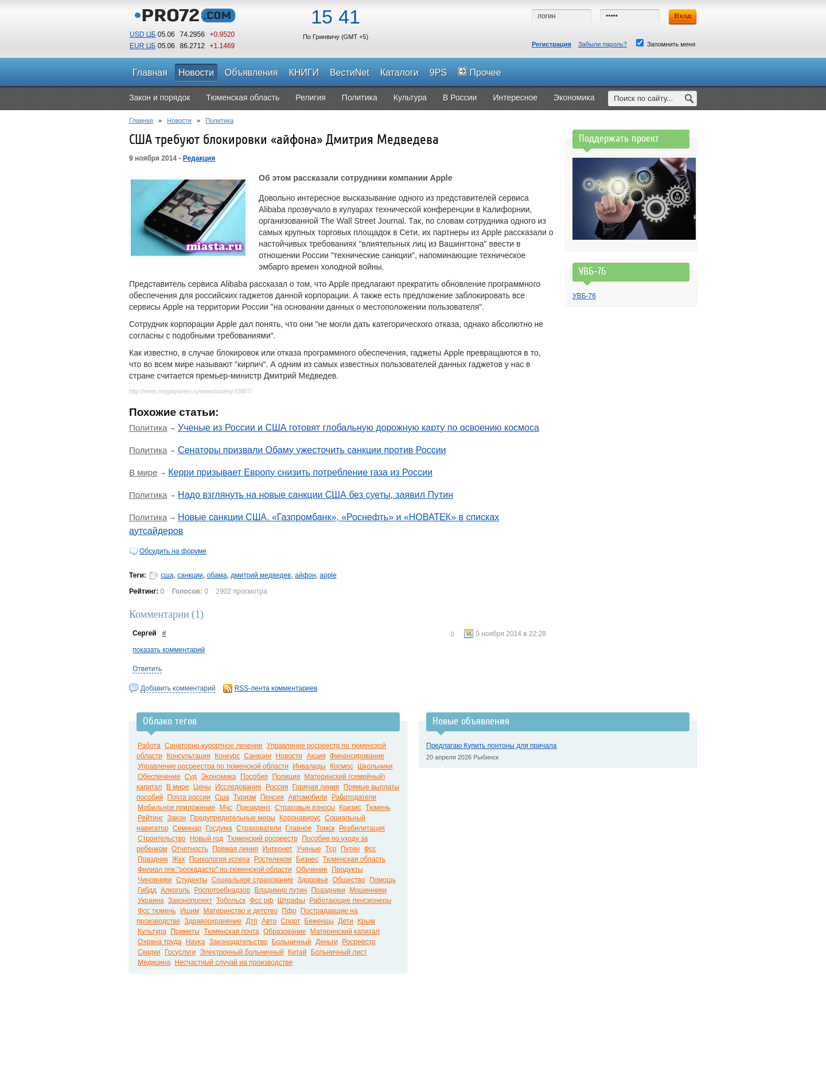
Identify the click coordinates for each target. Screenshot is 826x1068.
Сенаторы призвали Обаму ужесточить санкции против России (312, 450)
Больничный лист (339, 952)
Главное (299, 828)
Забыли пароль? (602, 44)
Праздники (328, 890)
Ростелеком (273, 859)
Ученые (309, 849)
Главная (141, 120)
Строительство (162, 839)
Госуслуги (180, 952)
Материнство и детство (241, 911)
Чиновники (155, 880)
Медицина (154, 962)
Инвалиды (309, 766)
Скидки (149, 952)
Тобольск (231, 901)
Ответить (147, 669)
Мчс (226, 808)
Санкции (258, 756)
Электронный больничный (242, 952)
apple (328, 575)
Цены (202, 787)
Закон (176, 818)
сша (167, 575)
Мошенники (368, 890)
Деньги (326, 942)
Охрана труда (160, 942)
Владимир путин (280, 890)
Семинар (187, 828)
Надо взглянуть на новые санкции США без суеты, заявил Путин (315, 495)
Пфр (289, 911)
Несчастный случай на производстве (233, 962)
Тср (330, 849)
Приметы (185, 931)
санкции (190, 575)
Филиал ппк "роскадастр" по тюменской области (215, 870)
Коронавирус (300, 818)
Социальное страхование (252, 880)
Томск (325, 828)
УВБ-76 (584, 296)
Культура (152, 931)
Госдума (219, 828)
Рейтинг (150, 818)
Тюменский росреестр (262, 839)
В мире (143, 472)
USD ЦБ (142, 34)
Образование (284, 931)
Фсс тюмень (157, 911)
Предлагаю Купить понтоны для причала (491, 746)
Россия (277, 787)
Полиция (286, 777)
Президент (253, 808)
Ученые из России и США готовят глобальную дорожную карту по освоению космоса (358, 427)
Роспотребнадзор (222, 890)
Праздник (153, 859)
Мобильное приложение (176, 808)
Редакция (199, 158)
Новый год (206, 839)
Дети (345, 921)
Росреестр (358, 942)
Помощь (382, 880)
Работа (149, 746)
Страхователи (258, 828)
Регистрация (551, 44)
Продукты (347, 870)
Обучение (312, 870)
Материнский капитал (345, 931)
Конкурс (227, 756)
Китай (297, 952)
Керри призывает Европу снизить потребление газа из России (300, 472)
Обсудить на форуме (172, 551)
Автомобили (307, 797)
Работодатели (354, 797)
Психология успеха (219, 859)
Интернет (277, 849)
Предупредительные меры (232, 818)
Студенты (191, 880)
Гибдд (147, 890)
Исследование (238, 787)
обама (217, 575)
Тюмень (377, 808)
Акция (315, 756)
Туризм (244, 797)
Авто (269, 921)
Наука (195, 942)
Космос (341, 766)
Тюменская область (354, 859)
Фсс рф (261, 901)
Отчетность (190, 849)
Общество (348, 880)
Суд (191, 777)
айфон (305, 575)
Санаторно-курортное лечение (214, 746)
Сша (222, 797)
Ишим (189, 911)
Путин (350, 849)
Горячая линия (316, 787)
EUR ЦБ (142, 46)
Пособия (254, 777)
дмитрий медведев (261, 575)
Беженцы (319, 921)
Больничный (291, 942)
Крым (366, 921)
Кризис (350, 808)
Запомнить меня (665, 43)
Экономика (218, 777)
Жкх (178, 859)
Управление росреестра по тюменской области (213, 766)
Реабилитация (362, 828)
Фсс (370, 849)
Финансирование (357, 756)
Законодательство (238, 942)
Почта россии (189, 797)
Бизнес (307, 859)
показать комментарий (169, 650)
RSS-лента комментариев (276, 688)
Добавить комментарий (178, 688)
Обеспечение (159, 777)
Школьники (374, 766)
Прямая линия (235, 849)
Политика (219, 120)
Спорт (290, 921)
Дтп (252, 921)
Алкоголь (175, 890)
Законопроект (190, 901)
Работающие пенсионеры (350, 901)
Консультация (188, 756)
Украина (151, 901)
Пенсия (272, 797)
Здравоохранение (212, 921)
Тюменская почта (231, 931)
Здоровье (312, 880)
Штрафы (291, 901)
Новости (179, 120)
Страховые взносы (305, 808)
